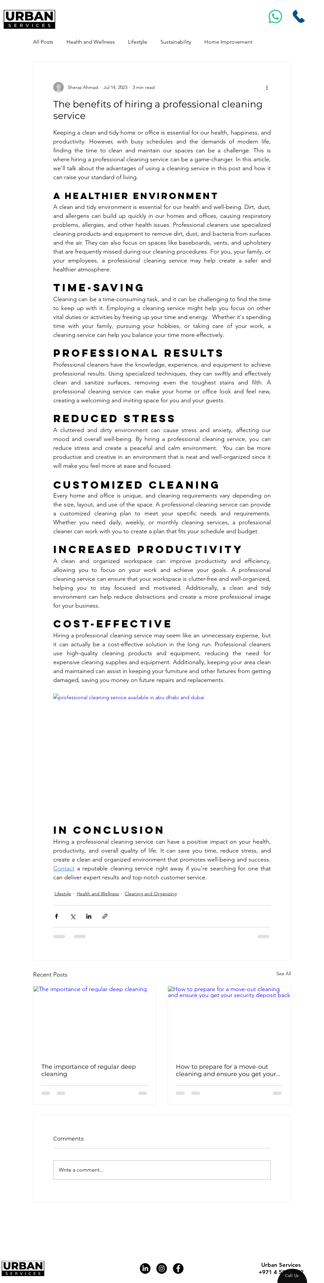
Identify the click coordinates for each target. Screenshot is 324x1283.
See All (283, 974)
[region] (292, 1276)
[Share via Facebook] (56, 916)
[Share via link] (105, 916)
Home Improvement (228, 42)
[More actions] (267, 87)
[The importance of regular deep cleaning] (94, 1020)
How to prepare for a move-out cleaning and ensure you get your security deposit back (226, 1070)
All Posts (43, 42)
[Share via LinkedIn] (89, 916)
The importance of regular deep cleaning (88, 1070)
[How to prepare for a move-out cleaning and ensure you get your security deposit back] (229, 1020)
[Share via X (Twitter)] (72, 916)
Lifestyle (137, 42)
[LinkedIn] (145, 1268)
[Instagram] (161, 1268)
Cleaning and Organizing (151, 894)
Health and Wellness (90, 42)
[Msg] (275, 16)
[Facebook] (178, 1268)
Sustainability (175, 42)
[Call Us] (299, 16)
